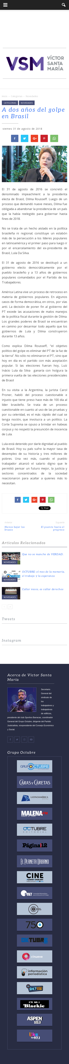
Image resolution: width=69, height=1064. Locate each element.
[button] (64, 5)
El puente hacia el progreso (52, 528)
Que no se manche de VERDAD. (43, 554)
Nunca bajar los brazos (15, 528)
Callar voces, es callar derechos (42, 589)
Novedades (27, 102)
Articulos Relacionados (24, 543)
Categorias (10, 102)
